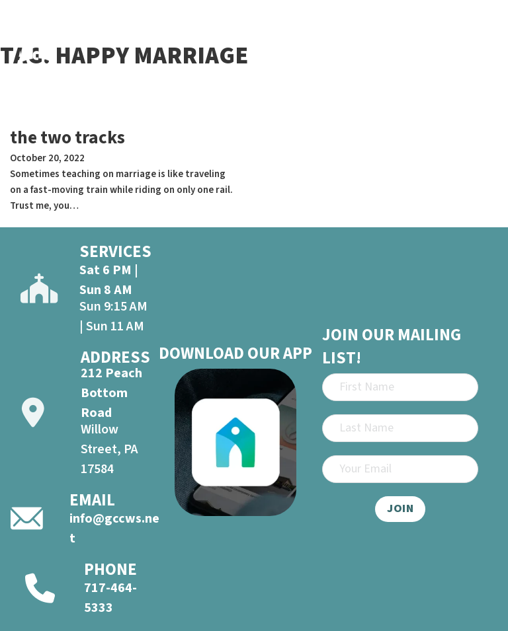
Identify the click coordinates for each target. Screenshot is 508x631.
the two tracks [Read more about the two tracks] (67, 138)
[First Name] (400, 387)
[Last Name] (400, 428)
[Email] (400, 469)
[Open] (482, 36)
